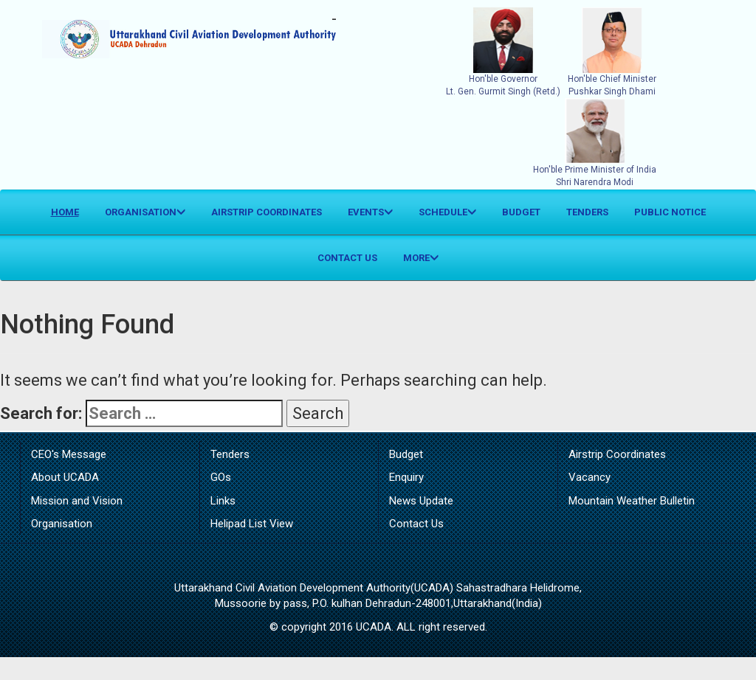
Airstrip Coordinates (266, 212)
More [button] (421, 257)
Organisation (61, 523)
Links (223, 500)
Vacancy (589, 477)
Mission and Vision (77, 500)
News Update (421, 500)
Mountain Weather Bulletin (631, 500)
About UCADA (65, 477)
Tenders (587, 212)
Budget (521, 212)
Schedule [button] (447, 212)
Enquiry (406, 477)
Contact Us (347, 257)
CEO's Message (68, 454)
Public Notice (670, 212)
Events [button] (370, 212)
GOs (220, 477)
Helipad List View (251, 523)
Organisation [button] (145, 212)
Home (70, 211)
